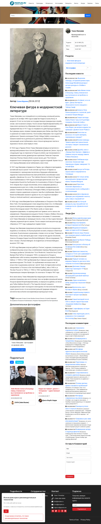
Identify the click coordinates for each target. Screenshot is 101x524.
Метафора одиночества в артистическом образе (76, 351)
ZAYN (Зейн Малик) (22, 402)
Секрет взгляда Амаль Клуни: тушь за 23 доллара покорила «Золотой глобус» (77, 120)
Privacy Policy (85, 520)
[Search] (47, 15)
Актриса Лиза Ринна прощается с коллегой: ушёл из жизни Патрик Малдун (78, 112)
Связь (97, 3)
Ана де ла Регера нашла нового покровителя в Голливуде (77, 171)
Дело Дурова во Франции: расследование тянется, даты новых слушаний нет (77, 196)
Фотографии (59, 3)
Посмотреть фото (18, 350)
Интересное (49, 3)
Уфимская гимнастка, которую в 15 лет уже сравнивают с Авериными (78, 253)
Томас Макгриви (77, 31)
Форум (83, 3)
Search (88, 15)
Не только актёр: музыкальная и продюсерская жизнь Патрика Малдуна (77, 179)
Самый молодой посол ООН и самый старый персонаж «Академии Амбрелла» (77, 301)
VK (12, 362)
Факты (76, 3)
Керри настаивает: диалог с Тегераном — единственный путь (49, 391)
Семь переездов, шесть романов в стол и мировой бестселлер (77, 316)
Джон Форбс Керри (49, 400)
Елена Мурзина (22, 101)
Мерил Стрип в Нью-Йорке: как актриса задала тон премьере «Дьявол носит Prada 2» (78, 127)
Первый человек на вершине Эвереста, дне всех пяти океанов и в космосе (77, 261)
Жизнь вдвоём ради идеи (81, 218)
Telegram (19, 362)
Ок (6, 511)
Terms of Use (74, 520)
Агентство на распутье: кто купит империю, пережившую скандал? (76, 134)
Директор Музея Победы (81, 240)
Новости (31, 3)
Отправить (69, 476)
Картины (90, 3)
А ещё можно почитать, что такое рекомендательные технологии (17, 517)
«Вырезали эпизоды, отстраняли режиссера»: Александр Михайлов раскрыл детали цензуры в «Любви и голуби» (77, 83)
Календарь (39, 3)
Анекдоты (68, 3)
